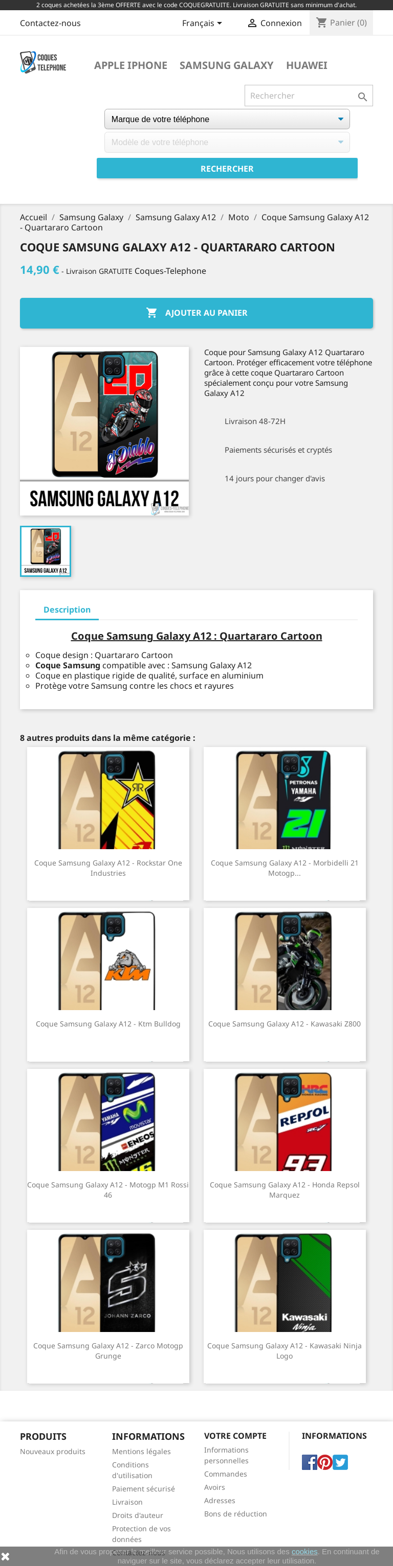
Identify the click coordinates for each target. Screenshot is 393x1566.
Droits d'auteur (137, 1515)
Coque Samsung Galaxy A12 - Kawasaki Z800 (284, 1024)
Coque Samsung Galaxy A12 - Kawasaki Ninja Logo (284, 1351)
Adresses (219, 1500)
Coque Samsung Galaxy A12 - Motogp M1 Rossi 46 (108, 1190)
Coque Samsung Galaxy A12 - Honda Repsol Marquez (285, 1190)
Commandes (225, 1474)
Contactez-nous (50, 23)
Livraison (127, 1502)
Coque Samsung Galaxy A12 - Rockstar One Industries (108, 868)
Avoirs (214, 1487)
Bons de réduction (235, 1513)
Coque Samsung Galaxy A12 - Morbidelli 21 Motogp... (285, 868)
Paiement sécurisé (143, 1488)
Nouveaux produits (52, 1451)
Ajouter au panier (197, 313)
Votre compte (235, 1435)
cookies (305, 1551)
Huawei (307, 65)
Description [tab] (67, 609)
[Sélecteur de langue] (204, 24)
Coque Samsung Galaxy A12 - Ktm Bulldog (108, 1024)
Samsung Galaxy (227, 65)
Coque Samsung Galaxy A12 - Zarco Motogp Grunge (108, 1351)
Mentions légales (141, 1451)
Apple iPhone (130, 65)
